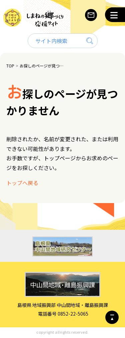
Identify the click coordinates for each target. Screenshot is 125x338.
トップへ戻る (22, 183)
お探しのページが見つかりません (42, 65)
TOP (10, 65)
